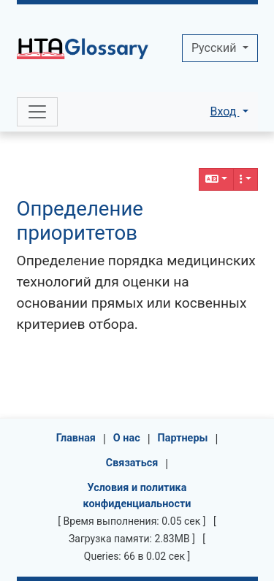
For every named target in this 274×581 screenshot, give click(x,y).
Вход (224, 111)
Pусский (215, 48)
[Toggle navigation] (37, 111)
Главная (76, 438)
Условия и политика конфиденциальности (137, 496)
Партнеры (183, 438)
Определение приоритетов (80, 221)
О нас (126, 438)
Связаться (132, 463)
